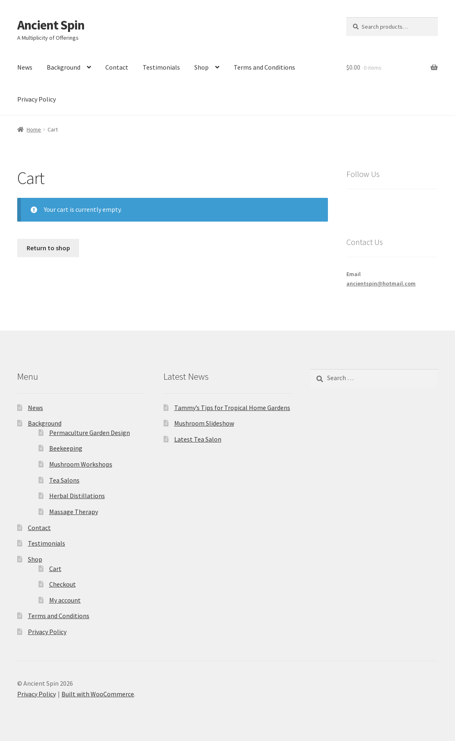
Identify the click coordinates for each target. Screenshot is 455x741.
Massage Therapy (73, 512)
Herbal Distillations (77, 496)
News (24, 67)
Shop (201, 67)
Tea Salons (64, 480)
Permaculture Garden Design (89, 432)
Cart (55, 568)
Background (63, 67)
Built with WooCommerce (97, 694)
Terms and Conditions (264, 67)
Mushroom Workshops (80, 464)
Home (34, 129)
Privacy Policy (36, 99)
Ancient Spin (50, 25)
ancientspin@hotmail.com (381, 283)
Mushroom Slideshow (204, 423)
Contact (116, 67)
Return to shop (48, 248)
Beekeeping (65, 448)
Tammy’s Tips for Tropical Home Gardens (232, 407)
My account (65, 600)
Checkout (62, 584)
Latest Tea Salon (197, 439)
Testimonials (161, 67)
